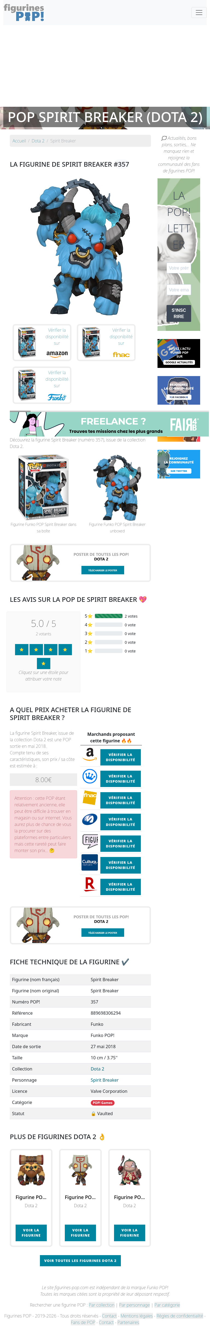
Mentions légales (137, 1316)
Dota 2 (97, 1069)
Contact (109, 1316)
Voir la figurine (31, 1233)
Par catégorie (167, 1305)
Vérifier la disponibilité (120, 757)
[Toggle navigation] (199, 12)
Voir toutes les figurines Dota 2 (80, 1260)
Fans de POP (83, 1322)
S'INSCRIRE (179, 313)
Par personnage (134, 1305)
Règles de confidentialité (179, 1316)
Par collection (102, 1305)
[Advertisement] (105, 66)
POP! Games (102, 1102)
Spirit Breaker (105, 1080)
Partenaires (128, 1322)
